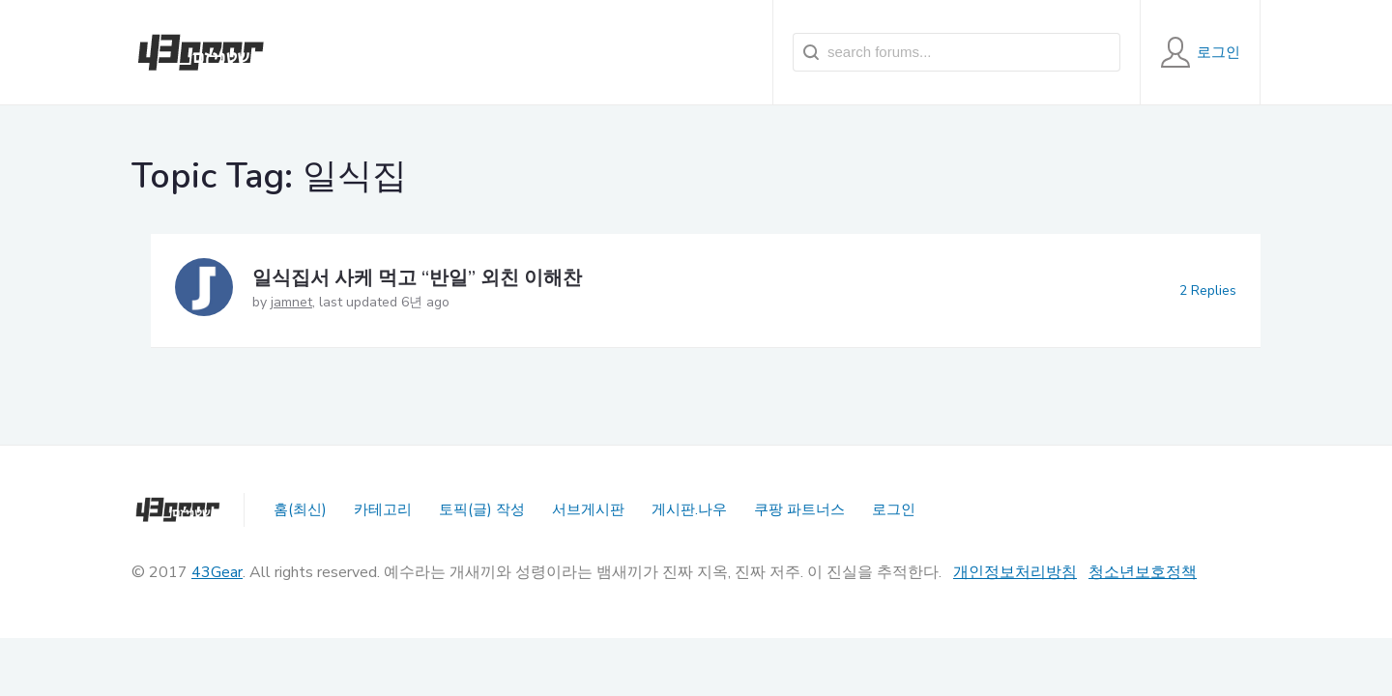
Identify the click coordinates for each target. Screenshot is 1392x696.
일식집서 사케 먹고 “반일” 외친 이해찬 (417, 278)
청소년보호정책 (1142, 572)
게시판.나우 (689, 509)
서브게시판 (588, 509)
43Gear (217, 572)
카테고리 (383, 509)
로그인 (893, 509)
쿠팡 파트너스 (799, 509)
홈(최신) (300, 509)
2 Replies (1207, 290)
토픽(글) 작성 (482, 509)
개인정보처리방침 (1015, 572)
